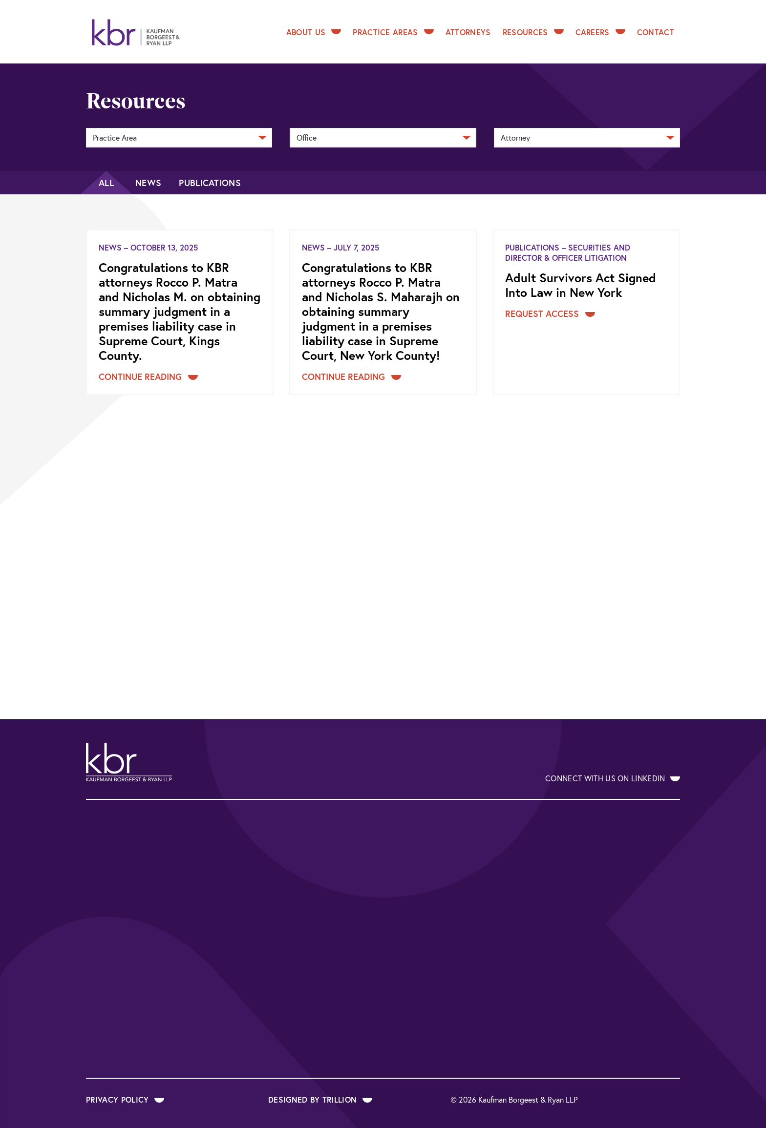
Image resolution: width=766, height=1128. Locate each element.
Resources (533, 32)
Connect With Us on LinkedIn (612, 778)
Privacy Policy (125, 1099)
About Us (313, 32)
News (148, 182)
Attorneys (468, 32)
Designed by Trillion (320, 1099)
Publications (210, 182)
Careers (600, 32)
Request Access (550, 313)
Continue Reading (148, 376)
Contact (655, 32)
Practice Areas (393, 32)
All (106, 182)
